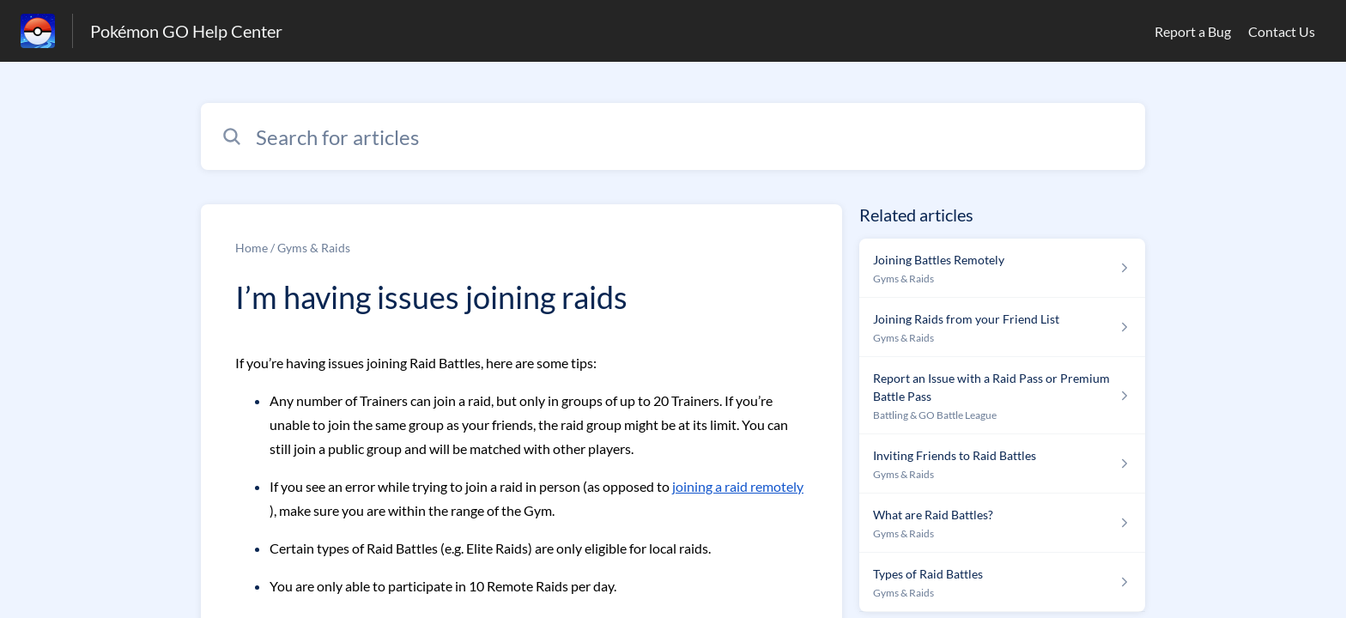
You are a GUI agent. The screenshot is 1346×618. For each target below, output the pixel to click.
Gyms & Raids (313, 247)
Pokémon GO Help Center (186, 31)
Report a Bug (1193, 31)
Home (251, 247)
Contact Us (1281, 31)
